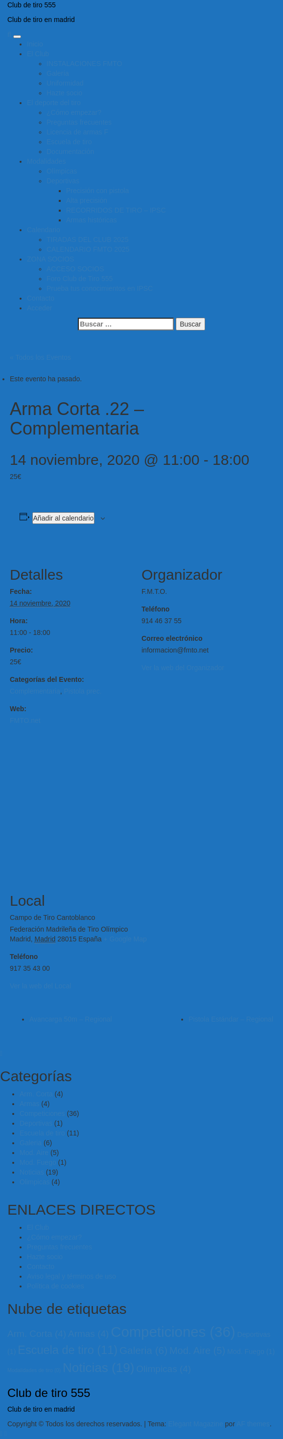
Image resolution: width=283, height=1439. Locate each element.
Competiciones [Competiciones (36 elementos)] (173, 1332)
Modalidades (46, 161)
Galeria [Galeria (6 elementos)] (143, 1350)
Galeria (31, 1143)
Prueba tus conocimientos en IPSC (100, 288)
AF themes (253, 1424)
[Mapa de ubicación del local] (141, 810)
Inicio (35, 44)
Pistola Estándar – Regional (231, 1019)
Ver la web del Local (40, 986)
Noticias (32, 1172)
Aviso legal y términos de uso (71, 1276)
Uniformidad (65, 83)
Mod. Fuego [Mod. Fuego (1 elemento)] (251, 1351)
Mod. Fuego (38, 1162)
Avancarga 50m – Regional (70, 1019)
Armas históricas (91, 220)
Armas (29, 1104)
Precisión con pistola (97, 191)
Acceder (39, 308)
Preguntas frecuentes (79, 122)
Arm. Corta (36, 1094)
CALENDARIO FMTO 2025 (88, 249)
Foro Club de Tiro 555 (80, 279)
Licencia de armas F (77, 132)
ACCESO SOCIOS (75, 269)
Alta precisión (86, 200)
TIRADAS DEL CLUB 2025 (88, 239)
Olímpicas (62, 171)
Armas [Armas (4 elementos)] (88, 1334)
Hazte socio (64, 93)
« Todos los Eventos (40, 357)
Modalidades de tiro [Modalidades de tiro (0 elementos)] (34, 1370)
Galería (58, 73)
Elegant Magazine (195, 1424)
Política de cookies (55, 1286)
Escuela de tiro (69, 142)
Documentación (70, 151)
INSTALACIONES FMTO (84, 63)
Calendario (43, 230)
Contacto (40, 298)
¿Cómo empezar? (74, 112)
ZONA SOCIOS (50, 259)
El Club (38, 54)
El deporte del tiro (54, 103)
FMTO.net (25, 720)
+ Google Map (124, 939)
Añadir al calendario (63, 518)
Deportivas (63, 181)
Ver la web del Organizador (183, 668)
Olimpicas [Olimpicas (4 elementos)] (163, 1369)
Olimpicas (34, 1182)
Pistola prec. (83, 691)
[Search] (9, 34)
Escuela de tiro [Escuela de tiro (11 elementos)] (68, 1350)
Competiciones (42, 1113)
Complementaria (35, 691)
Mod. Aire (34, 1152)
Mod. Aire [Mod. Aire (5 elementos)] (197, 1350)
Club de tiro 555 (31, 5)
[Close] (1, 1053)
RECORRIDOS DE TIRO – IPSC (116, 210)
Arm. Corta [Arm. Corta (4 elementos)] (36, 1334)
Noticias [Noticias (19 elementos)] (99, 1367)
